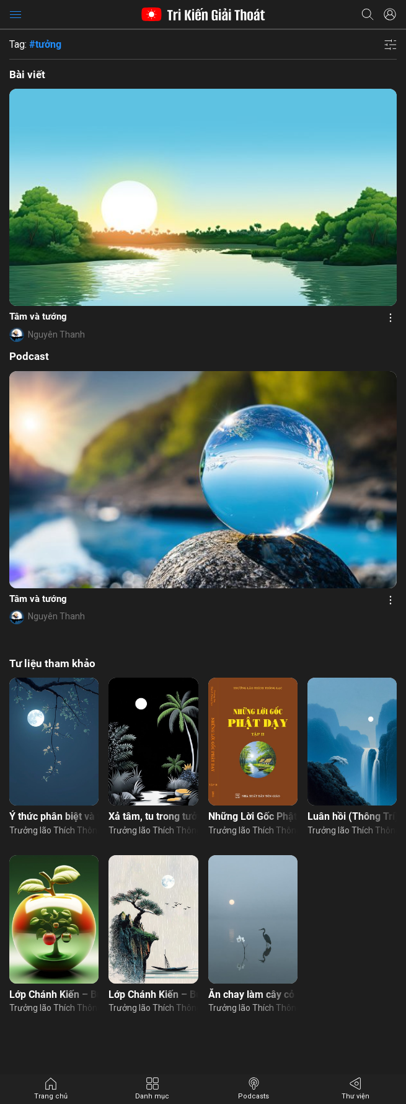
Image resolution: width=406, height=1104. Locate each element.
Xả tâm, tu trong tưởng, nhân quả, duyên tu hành (153, 816)
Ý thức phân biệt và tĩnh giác (54, 816)
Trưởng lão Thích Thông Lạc (54, 830)
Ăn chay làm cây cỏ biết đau (253, 994)
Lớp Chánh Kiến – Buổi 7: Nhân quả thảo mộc (54, 994)
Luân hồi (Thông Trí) (352, 816)
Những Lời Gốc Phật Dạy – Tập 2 (253, 816)
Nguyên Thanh (56, 334)
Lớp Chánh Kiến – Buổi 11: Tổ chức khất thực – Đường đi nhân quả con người (153, 994)
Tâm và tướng (38, 316)
